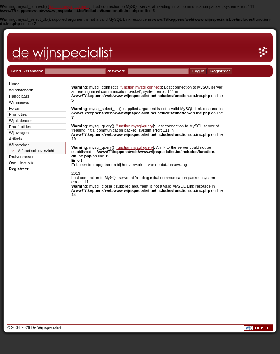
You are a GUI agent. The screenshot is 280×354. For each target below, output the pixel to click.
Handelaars (19, 96)
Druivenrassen (21, 157)
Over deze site (21, 163)
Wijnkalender (20, 120)
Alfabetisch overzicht (36, 150)
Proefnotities (20, 126)
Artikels (15, 139)
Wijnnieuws (19, 102)
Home (14, 84)
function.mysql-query (135, 126)
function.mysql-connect (69, 6)
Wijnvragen (19, 133)
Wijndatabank (21, 90)
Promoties (18, 114)
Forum (14, 108)
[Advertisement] (251, 188)
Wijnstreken (19, 145)
